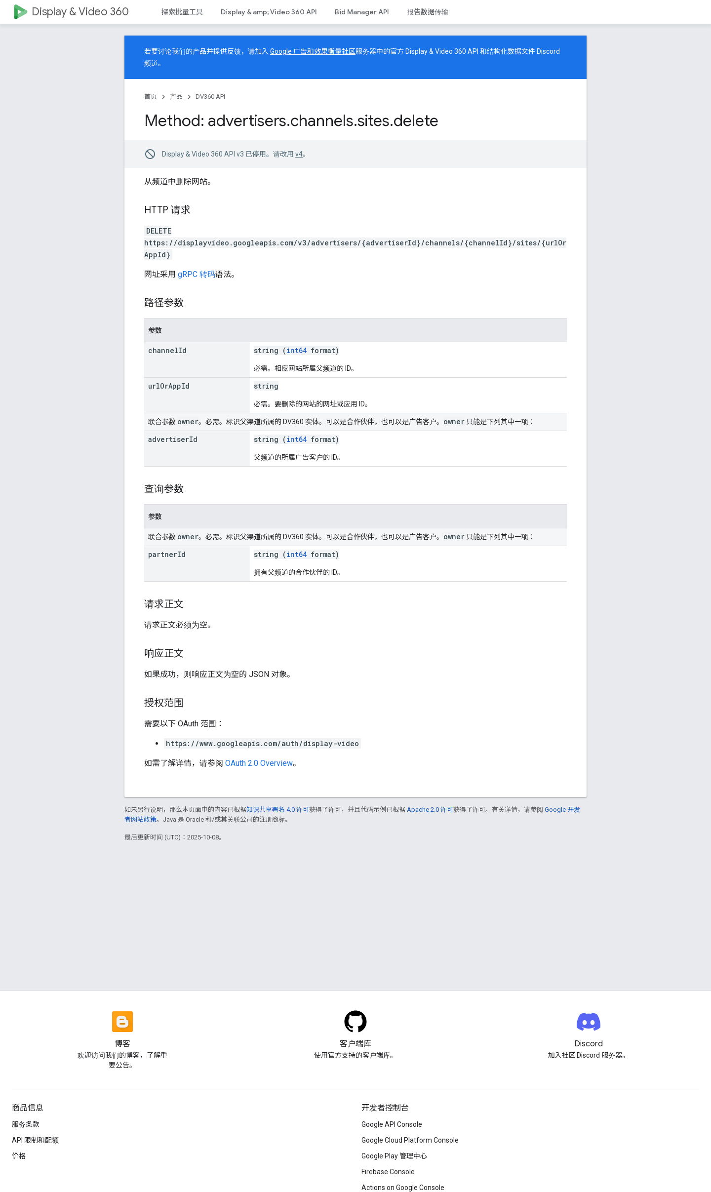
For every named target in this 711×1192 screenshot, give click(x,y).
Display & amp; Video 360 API (269, 11)
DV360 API (210, 96)
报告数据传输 (427, 11)
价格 (19, 1156)
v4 (299, 154)
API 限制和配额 (35, 1140)
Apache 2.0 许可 (430, 809)
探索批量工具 (182, 11)
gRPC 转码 (196, 274)
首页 (150, 96)
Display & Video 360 (80, 11)
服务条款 (26, 1124)
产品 (176, 96)
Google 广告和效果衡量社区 (313, 51)
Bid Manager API (362, 11)
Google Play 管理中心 (394, 1156)
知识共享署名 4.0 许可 (277, 809)
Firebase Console (388, 1172)
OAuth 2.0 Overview (259, 763)
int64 (296, 350)
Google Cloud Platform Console (410, 1140)
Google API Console (391, 1124)
